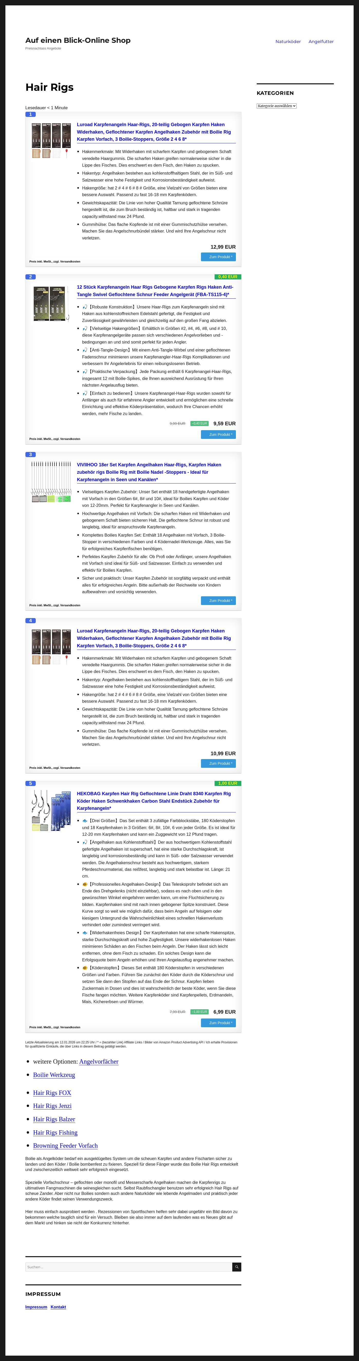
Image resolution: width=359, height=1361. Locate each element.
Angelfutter (321, 41)
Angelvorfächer (98, 1061)
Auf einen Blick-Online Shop (78, 40)
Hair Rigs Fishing (55, 1132)
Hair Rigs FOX (52, 1092)
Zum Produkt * (220, 257)
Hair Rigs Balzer (54, 1119)
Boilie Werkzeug (54, 1074)
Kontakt (58, 1307)
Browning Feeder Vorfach (65, 1145)
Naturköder (288, 41)
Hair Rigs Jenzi (52, 1105)
